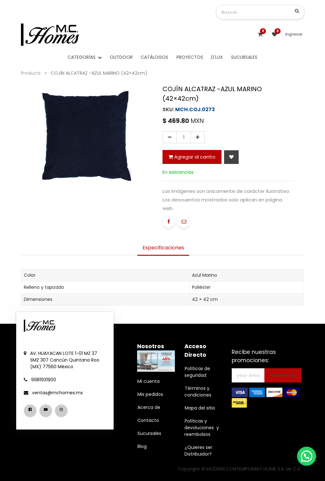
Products (31, 73)
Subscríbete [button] (282, 375)
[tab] (163, 248)
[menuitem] (121, 57)
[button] (231, 157)
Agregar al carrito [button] (192, 156)
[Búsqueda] (297, 11)
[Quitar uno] (169, 137)
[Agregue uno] (197, 137)
